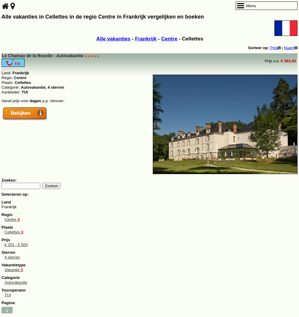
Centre (169, 39)
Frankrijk (146, 39)
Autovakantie (16, 282)
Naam (290, 48)
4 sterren (12, 257)
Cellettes (14, 232)
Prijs (275, 48)
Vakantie (14, 270)
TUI (8, 295)
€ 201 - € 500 (16, 244)
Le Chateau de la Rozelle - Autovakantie (42, 55)
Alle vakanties (113, 39)
